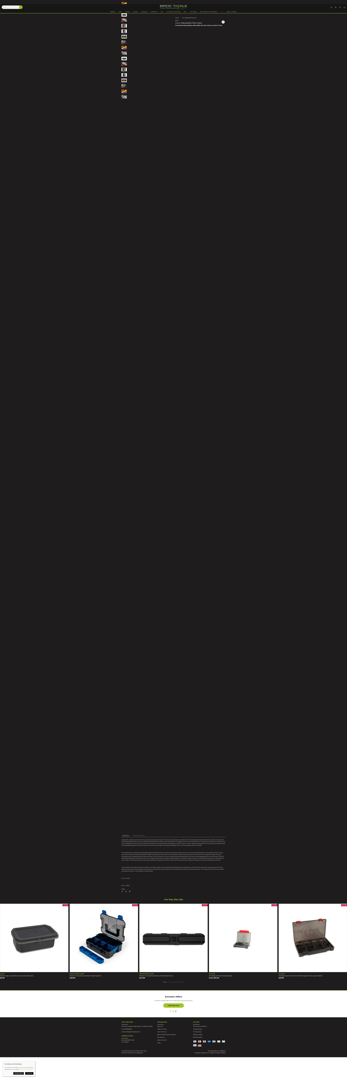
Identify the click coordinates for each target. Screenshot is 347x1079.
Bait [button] (185, 11)
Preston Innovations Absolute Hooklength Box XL (156, 976)
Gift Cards (193, 11)
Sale (222, 11)
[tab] (164, 982)
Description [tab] (125, 835)
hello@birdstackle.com (133, 1032)
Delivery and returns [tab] (139, 835)
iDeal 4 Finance (232, 11)
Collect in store (162, 1029)
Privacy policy (197, 1032)
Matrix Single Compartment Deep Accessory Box (16, 976)
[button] (340, 7)
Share (123, 889)
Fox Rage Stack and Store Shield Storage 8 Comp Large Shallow (301, 976)
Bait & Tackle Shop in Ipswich (166, 1034)
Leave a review (162, 1040)
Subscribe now (173, 1005)
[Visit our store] (336, 7)
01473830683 (128, 1029)
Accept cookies (18, 1073)
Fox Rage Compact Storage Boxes (220, 976)
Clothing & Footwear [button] (174, 11)
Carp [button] (120, 11)
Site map (143, 1051)
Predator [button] (154, 11)
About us (160, 1026)
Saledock (140, 1053)
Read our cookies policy (26, 1069)
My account (161, 1037)
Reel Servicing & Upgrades (208, 11)
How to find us (162, 1032)
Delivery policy (197, 1034)
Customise (29, 1073)
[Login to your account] (331, 7)
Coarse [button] (127, 11)
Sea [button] (162, 11)
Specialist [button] (144, 11)
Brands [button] (112, 11)
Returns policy (197, 1037)
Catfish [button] (135, 11)
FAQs (159, 1043)
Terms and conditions (200, 1026)
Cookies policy (197, 1029)
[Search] (12, 7)
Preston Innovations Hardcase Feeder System (85, 976)
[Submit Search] (21, 7)
